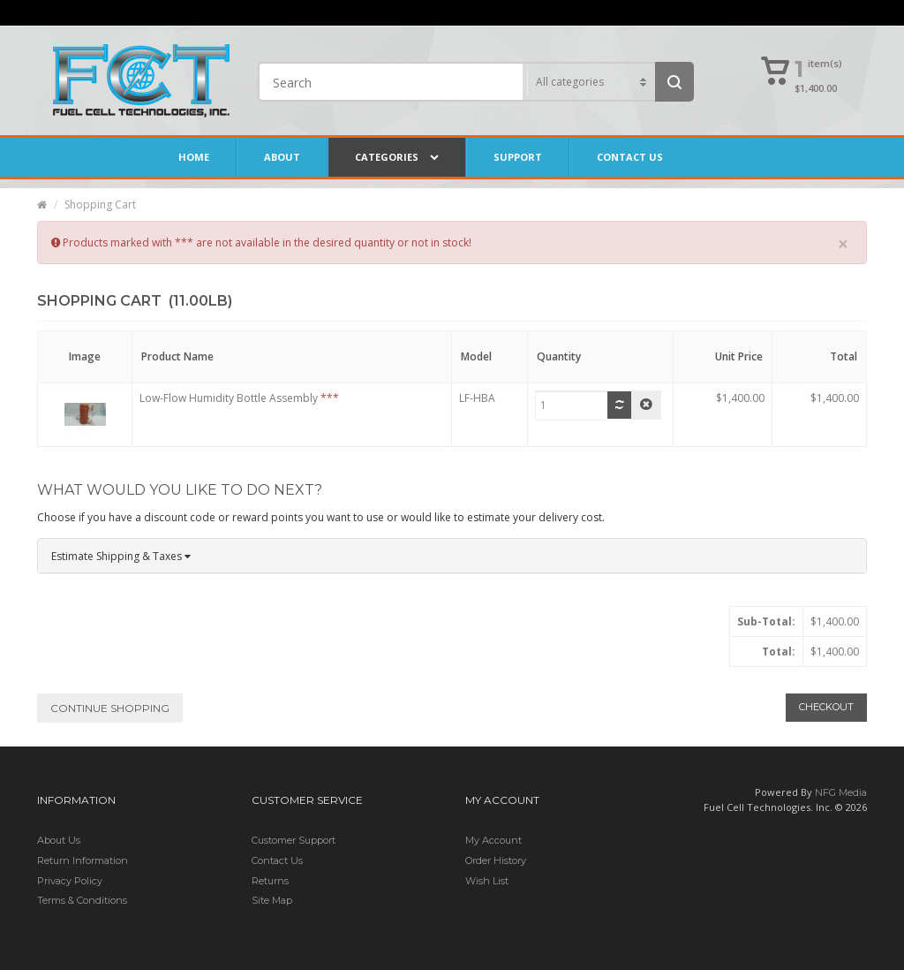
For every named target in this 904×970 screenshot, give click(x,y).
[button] (803, 72)
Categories (397, 157)
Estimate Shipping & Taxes (121, 556)
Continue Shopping (110, 708)
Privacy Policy (69, 881)
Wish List (486, 881)
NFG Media (841, 792)
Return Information (82, 860)
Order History (495, 860)
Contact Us (630, 156)
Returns (270, 881)
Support (517, 156)
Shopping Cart (100, 204)
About (282, 156)
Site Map (272, 900)
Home (193, 156)
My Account (493, 840)
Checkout (826, 707)
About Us (58, 840)
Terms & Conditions (82, 900)
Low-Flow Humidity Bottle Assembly (228, 397)
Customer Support (293, 840)
